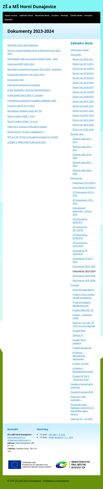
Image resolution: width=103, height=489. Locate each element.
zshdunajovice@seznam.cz (19, 440)
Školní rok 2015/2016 (83, 82)
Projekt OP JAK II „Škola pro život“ (81, 378)
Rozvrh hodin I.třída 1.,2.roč (21, 116)
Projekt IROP (79, 330)
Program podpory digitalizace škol (82, 304)
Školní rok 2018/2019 (83, 96)
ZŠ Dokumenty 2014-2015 (83, 194)
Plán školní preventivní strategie (23, 85)
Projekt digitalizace (82, 347)
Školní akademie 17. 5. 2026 (61, 437)
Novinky (64, 15)
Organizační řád (15, 79)
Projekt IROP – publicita (80, 342)
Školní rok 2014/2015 (83, 78)
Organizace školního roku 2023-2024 (25, 74)
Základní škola (26, 15)
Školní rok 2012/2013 (83, 68)
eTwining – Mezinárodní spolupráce (79, 355)
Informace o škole (80, 49)
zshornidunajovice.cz (16, 437)
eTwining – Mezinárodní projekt (83, 370)
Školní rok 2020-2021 (83, 106)
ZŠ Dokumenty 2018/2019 (80, 236)
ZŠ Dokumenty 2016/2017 (80, 221)
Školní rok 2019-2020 (83, 101)
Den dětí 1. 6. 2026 (57, 434)
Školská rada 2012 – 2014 (83, 140)
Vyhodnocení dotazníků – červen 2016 (82, 211)
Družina (55, 15)
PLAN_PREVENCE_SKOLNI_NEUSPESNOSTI (29, 90)
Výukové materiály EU (83, 289)
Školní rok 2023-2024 (83, 120)
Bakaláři (8, 19)
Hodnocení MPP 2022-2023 (20, 64)
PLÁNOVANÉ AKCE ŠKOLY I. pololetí (25, 95)
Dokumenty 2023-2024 (84, 271)
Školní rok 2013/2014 (83, 73)
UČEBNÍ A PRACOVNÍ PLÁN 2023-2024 (26, 142)
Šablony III (78, 335)
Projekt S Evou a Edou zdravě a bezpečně (84, 296)
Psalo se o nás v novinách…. (79, 398)
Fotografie (76, 54)
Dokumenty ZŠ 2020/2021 (80, 252)
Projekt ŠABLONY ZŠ (83, 310)
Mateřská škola (42, 15)
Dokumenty (76, 178)
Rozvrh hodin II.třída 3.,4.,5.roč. (22, 121)
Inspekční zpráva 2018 (82, 392)
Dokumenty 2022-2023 (84, 266)
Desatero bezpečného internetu (82, 386)
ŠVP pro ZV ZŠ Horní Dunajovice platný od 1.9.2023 (32, 137)
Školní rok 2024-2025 (83, 124)
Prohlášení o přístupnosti (56, 480)
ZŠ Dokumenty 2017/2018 (80, 229)
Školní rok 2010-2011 (83, 59)
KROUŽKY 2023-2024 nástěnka (22, 45)
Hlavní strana (11, 15)
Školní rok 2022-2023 (83, 115)
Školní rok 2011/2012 (83, 64)
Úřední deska (76, 15)
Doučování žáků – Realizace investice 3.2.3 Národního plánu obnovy (82, 409)
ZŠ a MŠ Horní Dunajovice (29, 6)
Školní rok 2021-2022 (83, 110)
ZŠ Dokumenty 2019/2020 (80, 244)
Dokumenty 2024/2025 (84, 275)
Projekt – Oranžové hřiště (82, 316)
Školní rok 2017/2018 (83, 92)
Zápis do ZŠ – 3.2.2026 (82, 418)
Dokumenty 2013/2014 (84, 187)
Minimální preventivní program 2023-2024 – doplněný (34, 69)
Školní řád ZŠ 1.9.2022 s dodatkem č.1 (26, 131)
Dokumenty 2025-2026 (84, 280)
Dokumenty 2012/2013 (84, 182)
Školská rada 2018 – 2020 (83, 156)
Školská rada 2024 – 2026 (83, 172)
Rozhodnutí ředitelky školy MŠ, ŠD (24, 111)
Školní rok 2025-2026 (83, 129)
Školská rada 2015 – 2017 (83, 148)
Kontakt (88, 15)
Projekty (75, 285)
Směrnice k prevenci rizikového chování (27, 126)
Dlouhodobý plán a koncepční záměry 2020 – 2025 (32, 58)
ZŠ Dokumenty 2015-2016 (83, 202)
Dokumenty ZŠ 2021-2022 (83, 260)
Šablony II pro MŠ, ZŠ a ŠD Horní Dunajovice (84, 324)
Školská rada (77, 134)
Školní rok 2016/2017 (83, 87)
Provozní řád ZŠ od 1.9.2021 (21, 105)
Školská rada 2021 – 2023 (83, 164)
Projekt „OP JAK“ (81, 363)
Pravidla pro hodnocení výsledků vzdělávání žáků (31, 100)
